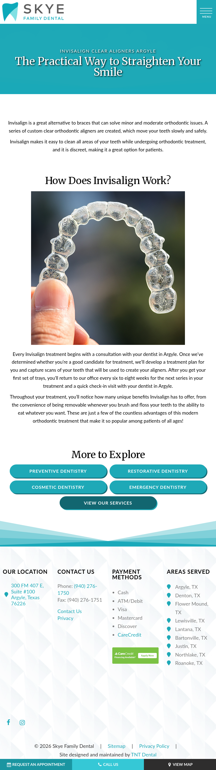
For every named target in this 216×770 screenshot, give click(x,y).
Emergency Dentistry (158, 487)
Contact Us (69, 611)
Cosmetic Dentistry (58, 487)
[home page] (33, 12)
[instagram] (22, 722)
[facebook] (8, 722)
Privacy (65, 618)
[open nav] (206, 12)
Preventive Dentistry (58, 471)
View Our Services (108, 502)
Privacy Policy (154, 746)
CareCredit (129, 635)
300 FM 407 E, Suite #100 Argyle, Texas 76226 (23, 594)
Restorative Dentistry (158, 471)
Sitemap (117, 746)
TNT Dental (144, 754)
